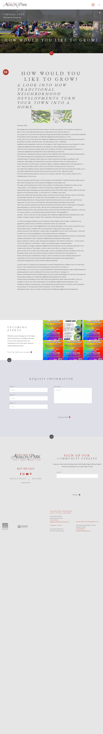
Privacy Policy (18, 479)
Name (12, 386)
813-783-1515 (25, 468)
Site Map (37, 479)
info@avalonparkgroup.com (83, 531)
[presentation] (48, 414)
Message (58, 386)
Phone (13, 403)
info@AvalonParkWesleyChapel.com (59, 522)
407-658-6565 (81, 529)
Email (12, 395)
